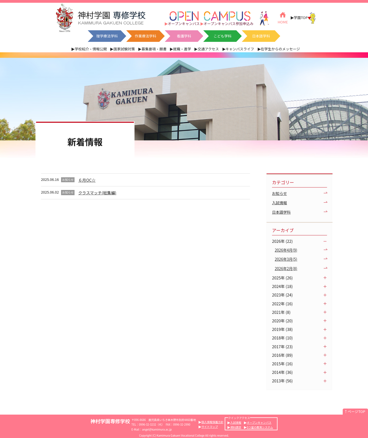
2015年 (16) (282, 363)
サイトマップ (209, 427)
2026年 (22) (282, 241)
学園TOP (305, 18)
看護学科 (184, 36)
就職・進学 (182, 48)
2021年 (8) (281, 312)
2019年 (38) (282, 329)
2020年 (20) (282, 320)
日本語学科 (261, 36)
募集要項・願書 (153, 48)
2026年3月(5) (286, 259)
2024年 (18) (282, 286)
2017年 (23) (282, 346)
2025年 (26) (282, 278)
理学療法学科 (107, 36)
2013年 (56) (282, 380)
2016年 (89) (282, 355)
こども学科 (222, 36)
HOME (283, 18)
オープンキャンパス (184, 23)
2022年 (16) (282, 303)
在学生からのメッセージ (280, 48)
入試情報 (279, 202)
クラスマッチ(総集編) (97, 192)
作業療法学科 (145, 36)
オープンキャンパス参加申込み (228, 23)
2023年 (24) (282, 295)
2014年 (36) (282, 372)
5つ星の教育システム (260, 427)
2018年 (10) (282, 338)
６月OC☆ (86, 180)
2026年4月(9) (286, 250)
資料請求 (235, 427)
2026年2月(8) (286, 268)
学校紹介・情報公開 (91, 48)
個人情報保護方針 (212, 422)
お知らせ (279, 193)
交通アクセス (208, 48)
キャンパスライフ (240, 48)
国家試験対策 (124, 48)
